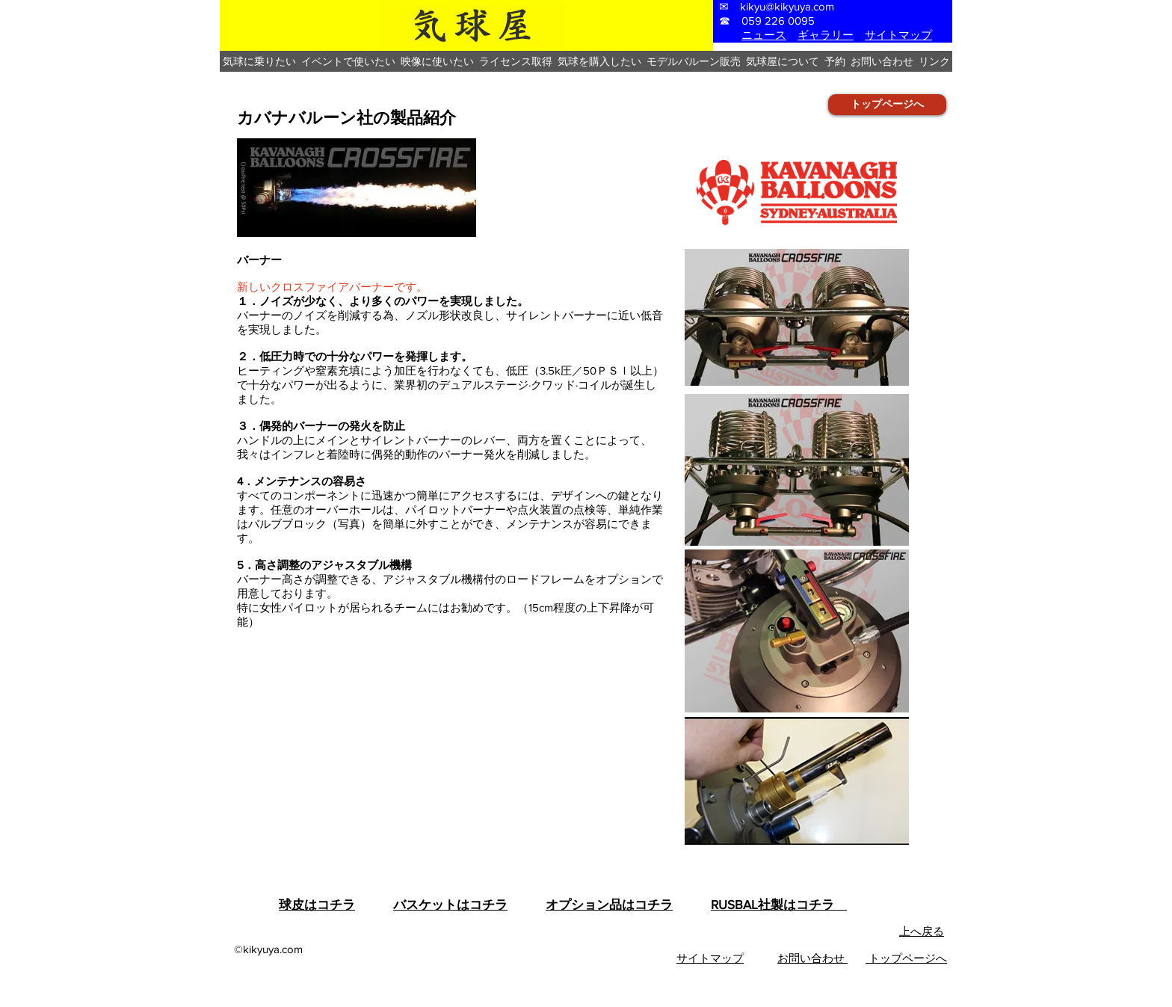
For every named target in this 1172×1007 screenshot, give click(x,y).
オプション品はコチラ (609, 904)
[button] (259, 61)
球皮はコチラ (317, 904)
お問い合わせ (812, 958)
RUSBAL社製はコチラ (779, 904)
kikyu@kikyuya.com (787, 6)
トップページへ (906, 958)
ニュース (763, 34)
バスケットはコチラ (450, 904)
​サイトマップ (710, 958)
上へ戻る (921, 931)
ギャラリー (826, 34)
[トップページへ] (887, 104)
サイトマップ (898, 34)
